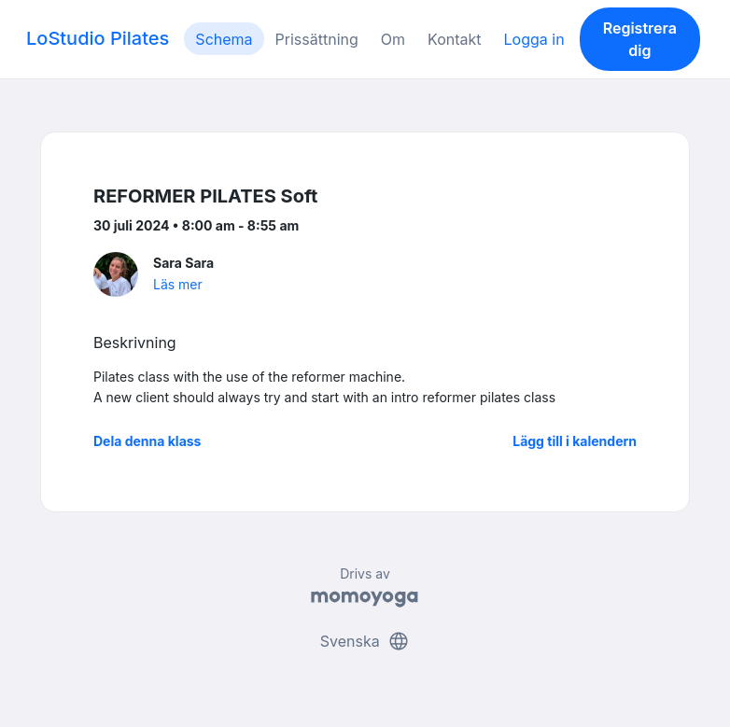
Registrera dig (640, 39)
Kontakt (454, 39)
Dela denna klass (147, 441)
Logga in (534, 39)
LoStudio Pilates (97, 38)
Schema (223, 39)
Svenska (365, 641)
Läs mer (178, 284)
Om (393, 39)
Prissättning (316, 39)
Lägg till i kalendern (574, 441)
